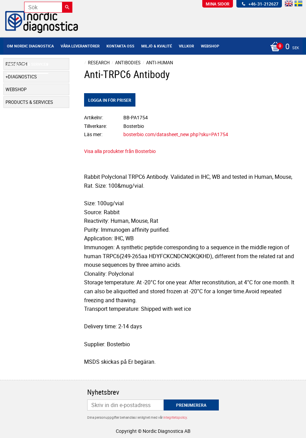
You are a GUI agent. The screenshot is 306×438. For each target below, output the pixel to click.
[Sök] (67, 7)
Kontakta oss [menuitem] (120, 45)
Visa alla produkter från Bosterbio (120, 151)
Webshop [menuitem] (210, 45)
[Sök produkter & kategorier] (48, 7)
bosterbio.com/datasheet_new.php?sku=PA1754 (175, 134)
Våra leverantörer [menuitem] (80, 45)
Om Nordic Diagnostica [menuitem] (30, 45)
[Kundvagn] (283, 47)
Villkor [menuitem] (186, 45)
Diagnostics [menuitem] (22, 77)
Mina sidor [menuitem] (217, 4)
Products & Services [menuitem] (27, 64)
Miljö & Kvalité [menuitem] (156, 45)
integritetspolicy (175, 417)
